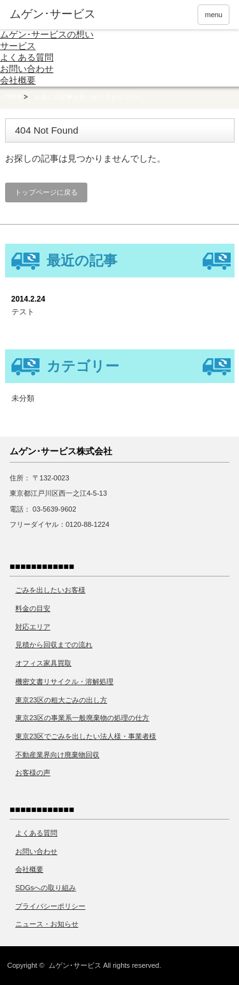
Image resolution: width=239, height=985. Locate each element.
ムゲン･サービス (74, 965)
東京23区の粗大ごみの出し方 (61, 700)
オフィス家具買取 (43, 663)
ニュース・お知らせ (46, 924)
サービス (18, 46)
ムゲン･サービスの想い (47, 34)
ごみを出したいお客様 (50, 590)
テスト (22, 311)
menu (213, 14)
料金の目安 (32, 608)
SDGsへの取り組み (45, 887)
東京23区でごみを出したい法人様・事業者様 (85, 736)
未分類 (22, 398)
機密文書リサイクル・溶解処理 (64, 681)
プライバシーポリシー (50, 906)
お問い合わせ (27, 69)
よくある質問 (27, 57)
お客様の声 (32, 772)
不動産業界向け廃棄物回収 (57, 754)
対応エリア (32, 627)
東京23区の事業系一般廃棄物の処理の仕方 (82, 718)
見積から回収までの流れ (53, 644)
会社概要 (18, 80)
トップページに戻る (46, 192)
